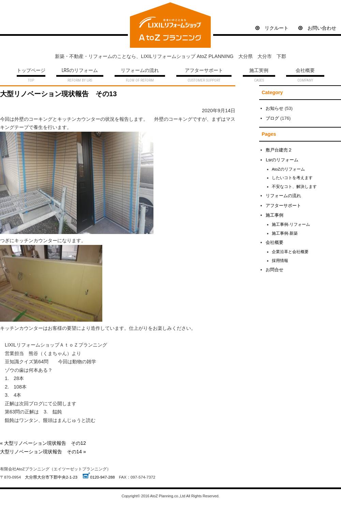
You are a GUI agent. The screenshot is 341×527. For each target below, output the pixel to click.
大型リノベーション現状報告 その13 (58, 94)
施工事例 (274, 215)
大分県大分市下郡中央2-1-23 (51, 477)
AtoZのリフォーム (288, 169)
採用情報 (280, 260)
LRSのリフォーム (80, 70)
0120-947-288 (102, 477)
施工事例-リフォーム (291, 224)
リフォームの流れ (140, 70)
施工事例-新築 (285, 233)
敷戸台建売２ (279, 149)
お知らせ (274, 108)
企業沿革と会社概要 (290, 251)
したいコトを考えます (292, 177)
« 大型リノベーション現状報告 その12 (43, 443)
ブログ (272, 118)
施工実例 (258, 70)
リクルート (271, 28)
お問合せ (274, 269)
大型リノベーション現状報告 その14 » (43, 451)
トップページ (31, 70)
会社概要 (305, 70)
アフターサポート (204, 70)
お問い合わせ (317, 28)
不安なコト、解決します (294, 186)
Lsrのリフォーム (282, 159)
